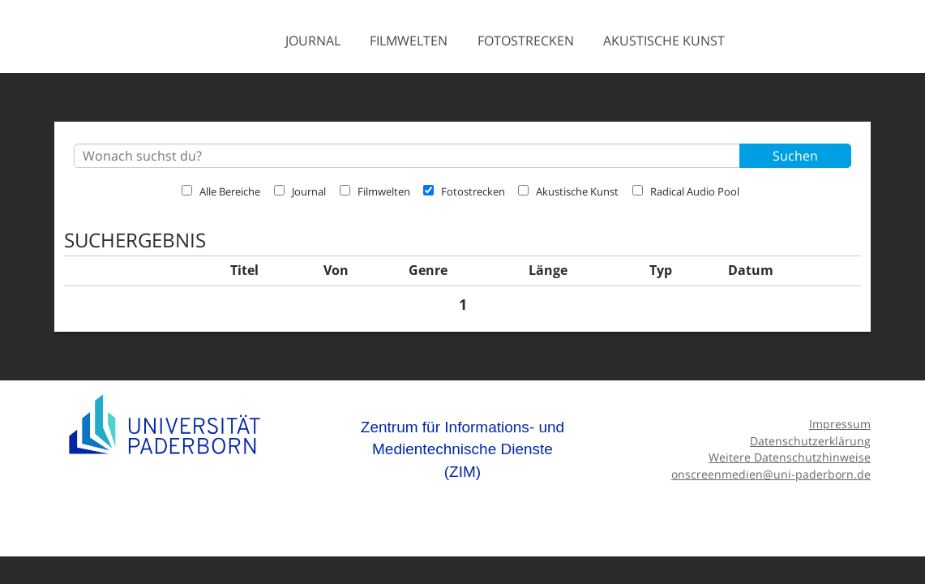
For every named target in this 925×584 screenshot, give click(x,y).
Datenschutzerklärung (810, 441)
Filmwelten (409, 40)
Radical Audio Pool (685, 191)
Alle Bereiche (221, 191)
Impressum (840, 424)
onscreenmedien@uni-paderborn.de (771, 474)
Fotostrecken (525, 40)
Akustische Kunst (664, 40)
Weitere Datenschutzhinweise (790, 457)
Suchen (795, 156)
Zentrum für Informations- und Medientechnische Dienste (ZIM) (462, 449)
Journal (312, 40)
